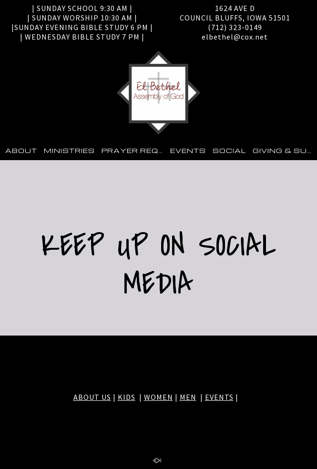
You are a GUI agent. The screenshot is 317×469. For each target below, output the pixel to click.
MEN (188, 397)
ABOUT (21, 150)
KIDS (126, 397)
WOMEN (158, 397)
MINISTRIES (69, 150)
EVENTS (188, 150)
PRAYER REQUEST (134, 150)
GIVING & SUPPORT (285, 150)
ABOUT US (92, 397)
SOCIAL (229, 150)
